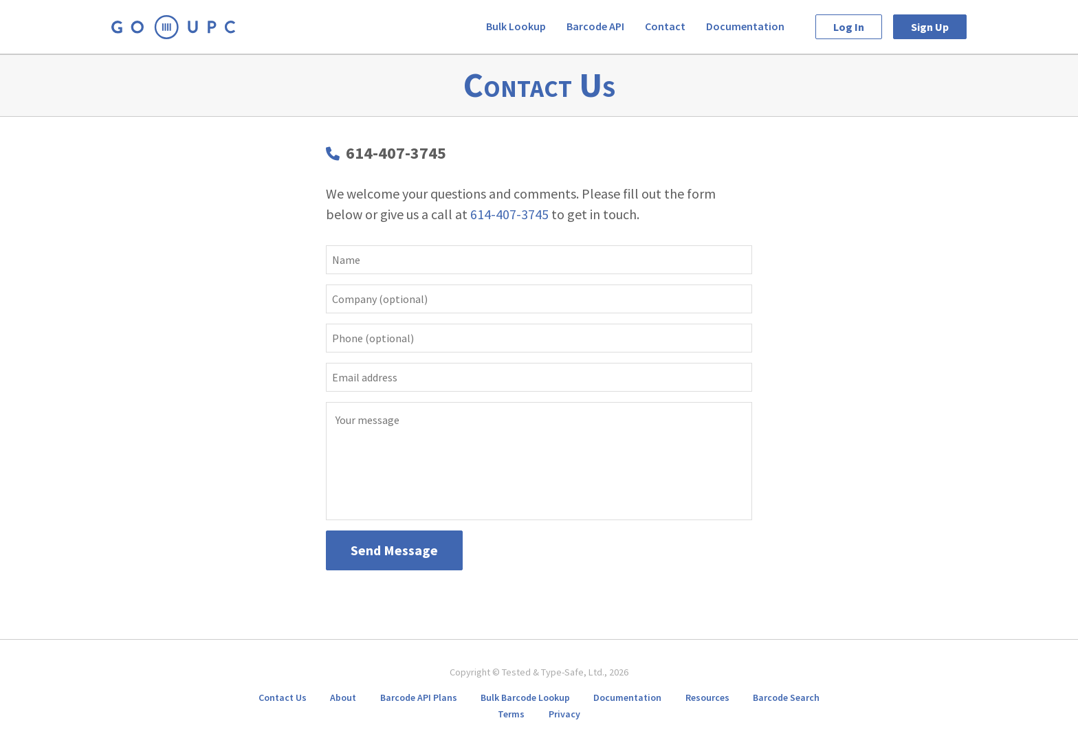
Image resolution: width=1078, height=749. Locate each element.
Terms (511, 714)
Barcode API (595, 26)
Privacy (564, 714)
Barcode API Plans (418, 697)
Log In (848, 27)
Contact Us (282, 697)
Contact (665, 26)
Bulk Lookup (516, 26)
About (343, 697)
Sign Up (930, 27)
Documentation (745, 26)
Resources (707, 697)
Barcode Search (786, 697)
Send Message (394, 550)
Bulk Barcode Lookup (525, 697)
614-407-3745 (396, 153)
